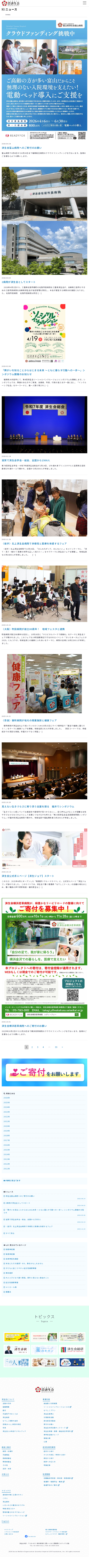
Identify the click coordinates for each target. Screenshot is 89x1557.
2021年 (7, 1121)
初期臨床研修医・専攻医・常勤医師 (58, 1478)
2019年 (7, 1131)
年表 (4, 1428)
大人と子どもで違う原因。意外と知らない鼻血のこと (26, 1278)
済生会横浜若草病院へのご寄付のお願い (24, 1025)
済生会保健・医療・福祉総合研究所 (58, 1431)
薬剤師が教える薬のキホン (13, 1494)
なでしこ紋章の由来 (10, 1421)
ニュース (11, 9)
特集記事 (47, 1465)
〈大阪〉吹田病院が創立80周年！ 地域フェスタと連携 (33, 629)
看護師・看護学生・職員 (54, 1481)
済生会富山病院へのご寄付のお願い (22, 147)
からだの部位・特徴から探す (55, 1455)
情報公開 (47, 1438)
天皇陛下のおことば (10, 1414)
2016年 (7, 1145)
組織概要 (6, 1407)
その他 (5, 1465)
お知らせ (5, 1474)
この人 (5, 1498)
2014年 (7, 1154)
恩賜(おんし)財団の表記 (12, 1424)
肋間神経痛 (9, 1249)
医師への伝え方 (50, 1461)
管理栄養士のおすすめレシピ (14, 1512)
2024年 (7, 1107)
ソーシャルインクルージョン (15, 1515)
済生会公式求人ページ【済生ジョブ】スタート (28, 876)
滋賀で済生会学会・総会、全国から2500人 (26, 460)
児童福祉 (6, 1455)
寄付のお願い (49, 1424)
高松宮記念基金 (50, 1421)
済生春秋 (6, 1501)
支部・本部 (7, 1468)
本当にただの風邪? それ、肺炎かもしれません (23, 1263)
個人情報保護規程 (51, 1529)
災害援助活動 (49, 1417)
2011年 (7, 1168)
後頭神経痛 (9, 1254)
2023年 (7, 1112)
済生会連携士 (49, 1414)
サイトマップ (8, 1529)
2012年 (7, 1164)
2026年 (7, 1098)
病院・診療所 (8, 1451)
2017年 (7, 1140)
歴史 (4, 1410)
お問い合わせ (8, 1534)
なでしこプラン (50, 1410)
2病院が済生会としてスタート (19, 282)
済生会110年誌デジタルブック (14, 1431)
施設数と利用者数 (50, 1403)
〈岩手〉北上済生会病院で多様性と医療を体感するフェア (34, 543)
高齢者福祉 (7, 1458)
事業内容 (46, 1399)
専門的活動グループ (51, 1434)
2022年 (7, 1116)
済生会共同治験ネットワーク (56, 1428)
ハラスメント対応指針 (11, 1532)
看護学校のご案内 (52, 1485)
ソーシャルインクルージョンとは (58, 1407)
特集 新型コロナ (9, 1508)
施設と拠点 (6, 1447)
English (5, 1521)
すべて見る (9, 1233)
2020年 (7, 1126)
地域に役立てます (12, 1180)
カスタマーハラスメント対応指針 (56, 1532)
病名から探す (49, 1458)
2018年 (7, 1135)
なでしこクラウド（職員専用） (56, 1534)
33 (56, 1047)
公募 (45, 1441)
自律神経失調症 (11, 1259)
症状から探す (49, 1451)
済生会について (8, 1399)
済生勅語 (6, 1417)
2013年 (7, 1159)
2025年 (7, 1102)
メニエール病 (10, 1287)
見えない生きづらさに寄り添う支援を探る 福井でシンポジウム (38, 806)
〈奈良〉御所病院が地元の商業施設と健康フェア (29, 720)
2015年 (7, 1150)
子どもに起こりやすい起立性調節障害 (20, 1268)
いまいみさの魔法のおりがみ (14, 1505)
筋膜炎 (7, 1292)
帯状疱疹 (8, 1273)
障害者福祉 (7, 1461)
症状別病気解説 (49, 1447)
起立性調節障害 (11, 1282)
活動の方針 (7, 1403)
